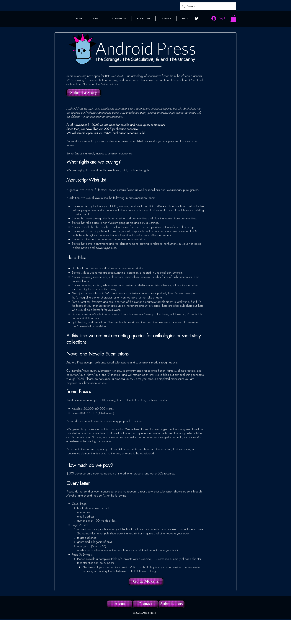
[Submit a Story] (83, 92)
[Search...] (207, 6)
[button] (233, 18)
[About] (120, 604)
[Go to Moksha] (146, 581)
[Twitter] (196, 18)
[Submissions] (171, 604)
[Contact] (145, 604)
